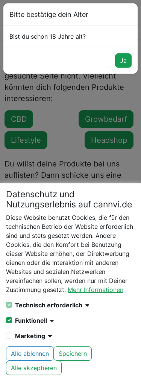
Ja (123, 60)
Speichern (73, 353)
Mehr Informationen (95, 289)
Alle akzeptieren (34, 368)
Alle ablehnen (30, 353)
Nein (100, 60)
